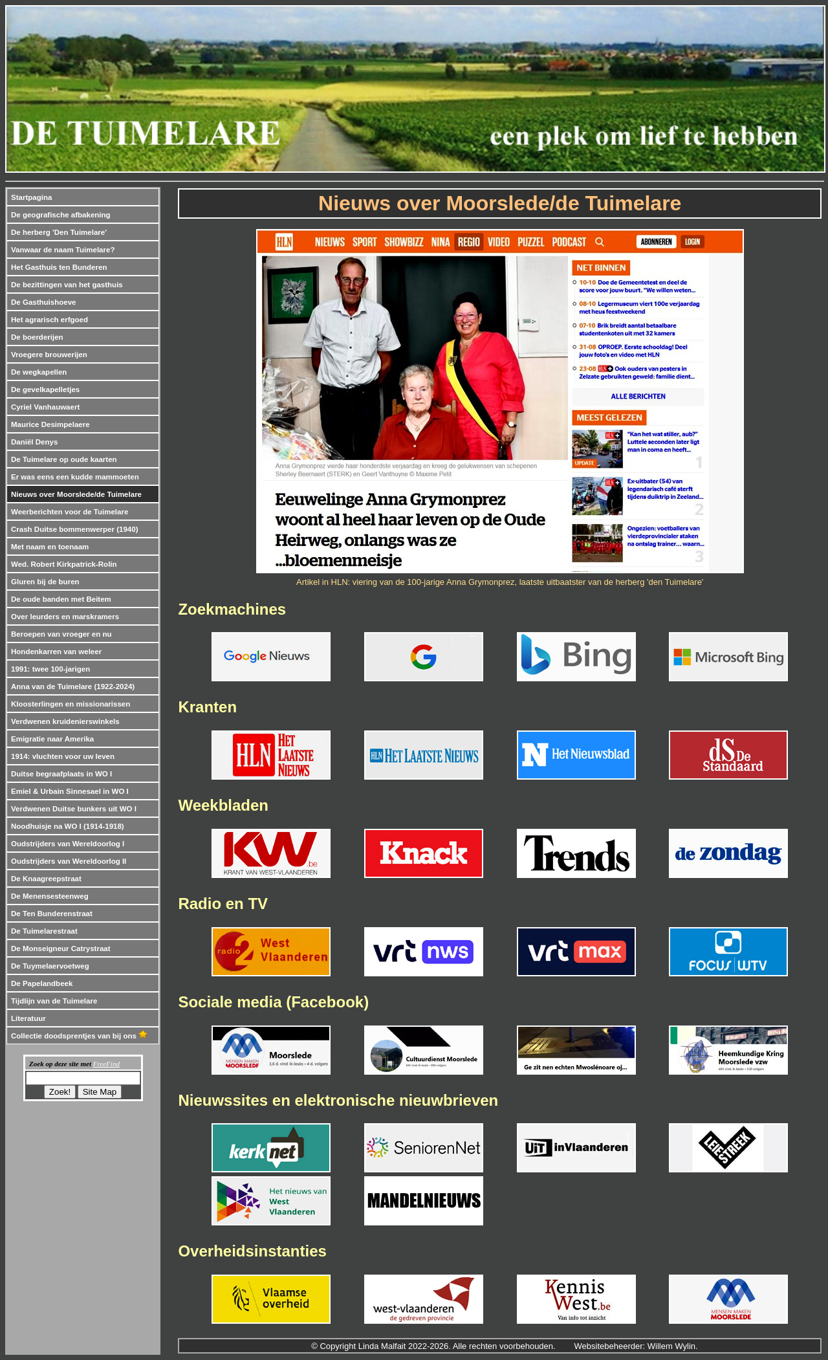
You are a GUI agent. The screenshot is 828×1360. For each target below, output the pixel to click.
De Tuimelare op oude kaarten (64, 459)
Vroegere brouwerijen (49, 354)
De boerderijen (37, 337)
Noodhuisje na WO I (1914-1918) (67, 826)
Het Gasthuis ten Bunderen (59, 267)
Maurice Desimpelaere (50, 424)
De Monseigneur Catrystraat (61, 948)
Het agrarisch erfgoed (49, 320)
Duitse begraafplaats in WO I (61, 774)
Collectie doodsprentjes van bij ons (79, 1036)
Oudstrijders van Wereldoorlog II (68, 861)
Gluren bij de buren (45, 582)
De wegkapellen (39, 372)
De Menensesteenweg (50, 896)
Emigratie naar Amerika (52, 739)
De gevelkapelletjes (45, 389)
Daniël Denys (34, 442)
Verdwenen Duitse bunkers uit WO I (73, 809)
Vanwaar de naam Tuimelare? (62, 250)
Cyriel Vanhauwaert (45, 407)
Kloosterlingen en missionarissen (70, 704)
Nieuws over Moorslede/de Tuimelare (76, 494)
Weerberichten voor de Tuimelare (69, 512)
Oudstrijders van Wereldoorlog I (67, 844)
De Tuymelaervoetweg (50, 966)
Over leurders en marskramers (65, 616)
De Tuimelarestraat (44, 931)
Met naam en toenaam (50, 547)
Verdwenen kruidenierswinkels (65, 721)
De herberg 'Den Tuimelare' (59, 232)
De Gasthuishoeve (43, 302)
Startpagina (31, 197)
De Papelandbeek (41, 983)
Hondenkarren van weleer (56, 651)
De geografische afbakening (61, 215)
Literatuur (28, 1018)
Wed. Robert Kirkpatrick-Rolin (64, 564)
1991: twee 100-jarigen (50, 669)
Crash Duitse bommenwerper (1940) (74, 529)
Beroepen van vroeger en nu (61, 634)
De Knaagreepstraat (46, 879)
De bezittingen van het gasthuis (67, 285)
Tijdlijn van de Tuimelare (54, 1001)
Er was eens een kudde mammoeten (75, 477)
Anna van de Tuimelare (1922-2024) (73, 686)
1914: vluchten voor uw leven (62, 756)
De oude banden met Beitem (61, 599)
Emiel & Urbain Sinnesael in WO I (70, 791)
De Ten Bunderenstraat (52, 913)
